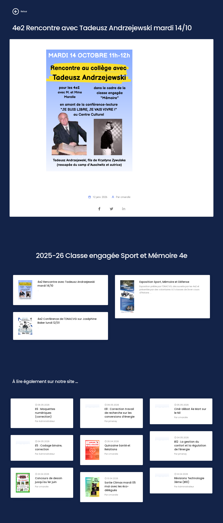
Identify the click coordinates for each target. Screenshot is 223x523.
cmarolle (125, 197)
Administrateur (47, 421)
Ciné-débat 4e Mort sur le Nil (190, 411)
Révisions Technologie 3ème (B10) (189, 480)
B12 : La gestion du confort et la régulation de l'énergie (190, 445)
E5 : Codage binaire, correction (48, 447)
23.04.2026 (42, 474)
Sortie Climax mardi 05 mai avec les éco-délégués (120, 486)
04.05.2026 (181, 437)
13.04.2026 (111, 478)
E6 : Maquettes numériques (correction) (45, 412)
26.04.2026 (112, 441)
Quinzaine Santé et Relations (117, 447)
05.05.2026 (181, 405)
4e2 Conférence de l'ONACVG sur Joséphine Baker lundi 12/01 (67, 321)
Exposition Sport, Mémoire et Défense (164, 282)
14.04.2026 (181, 474)
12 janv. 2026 (100, 197)
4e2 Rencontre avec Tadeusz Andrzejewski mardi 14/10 (66, 284)
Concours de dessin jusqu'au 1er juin (48, 480)
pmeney (112, 421)
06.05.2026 (42, 405)
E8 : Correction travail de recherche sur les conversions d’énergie (119, 412)
